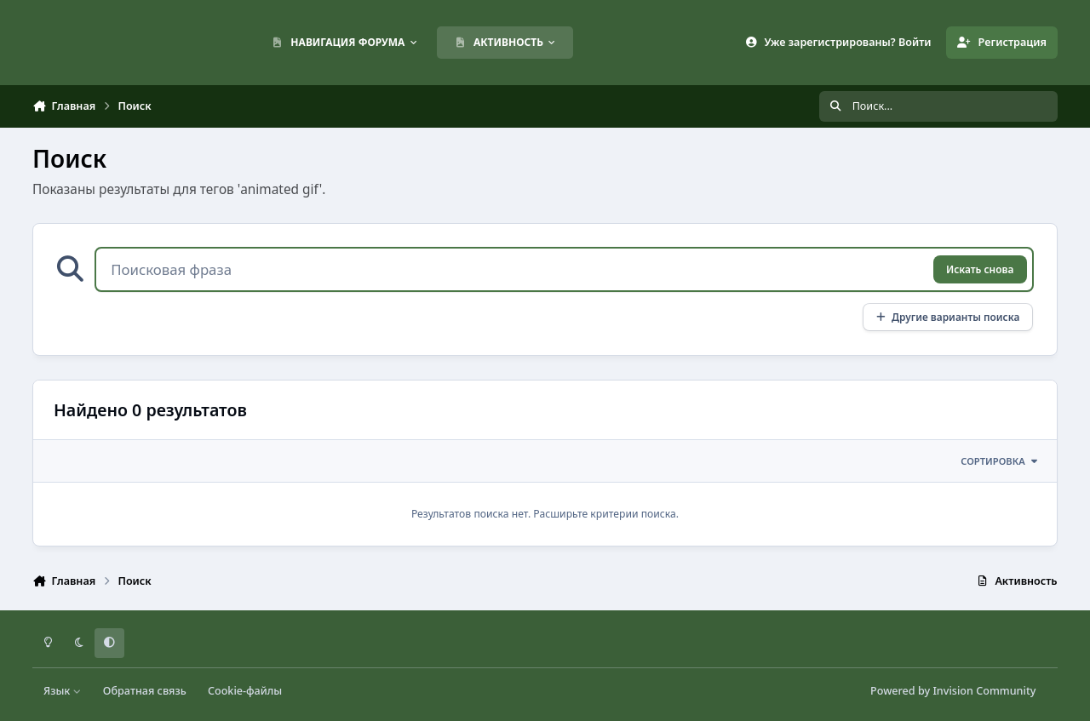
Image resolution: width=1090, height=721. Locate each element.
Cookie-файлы (245, 691)
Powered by (953, 691)
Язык (62, 691)
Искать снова (979, 269)
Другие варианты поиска (947, 316)
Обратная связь (144, 691)
